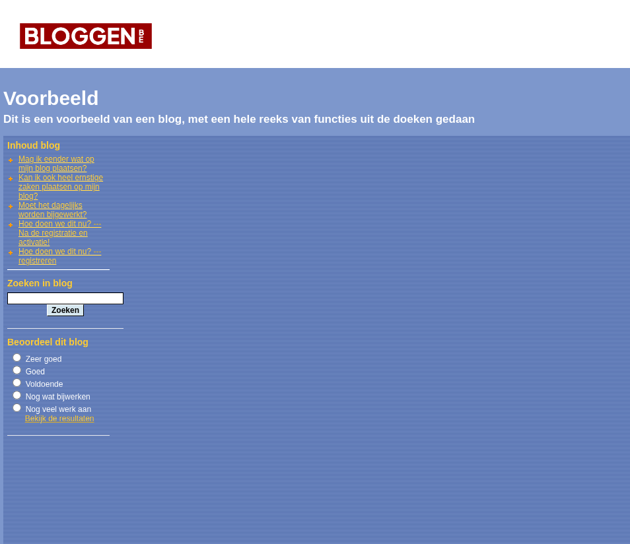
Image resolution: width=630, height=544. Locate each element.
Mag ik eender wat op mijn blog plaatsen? (56, 163)
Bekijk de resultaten (59, 418)
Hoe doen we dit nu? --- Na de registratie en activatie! (59, 233)
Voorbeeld (50, 98)
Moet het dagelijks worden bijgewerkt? (52, 210)
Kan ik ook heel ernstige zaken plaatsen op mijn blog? (60, 187)
